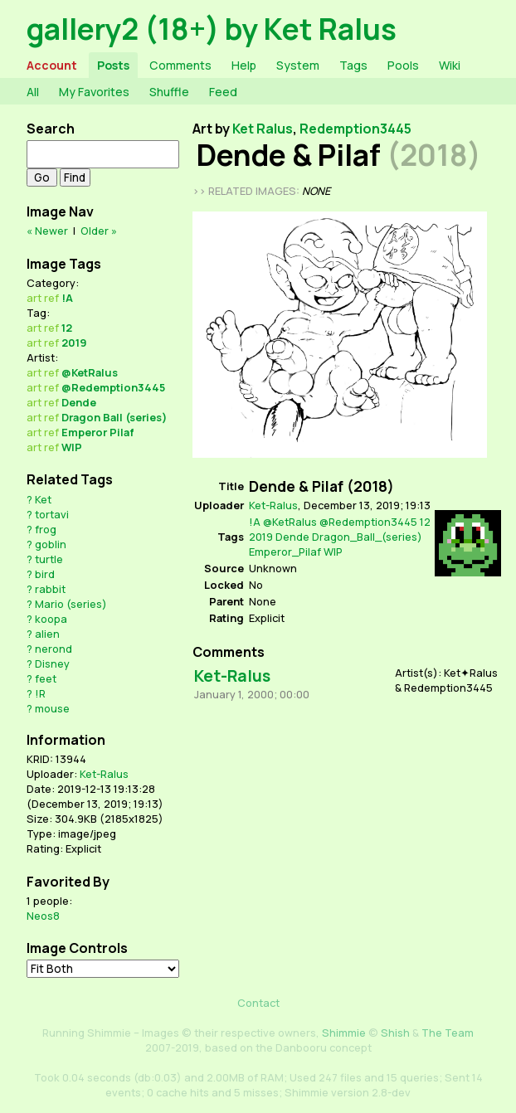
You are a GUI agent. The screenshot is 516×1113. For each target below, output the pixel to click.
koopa (51, 618)
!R (40, 693)
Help (243, 65)
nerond (53, 648)
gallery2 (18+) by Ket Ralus (212, 28)
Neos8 (43, 915)
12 (66, 327)
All (33, 92)
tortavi (52, 514)
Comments (180, 65)
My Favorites (94, 92)
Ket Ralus (262, 128)
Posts (113, 65)
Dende (78, 402)
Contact (258, 1002)
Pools (403, 65)
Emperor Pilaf (97, 432)
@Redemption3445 (113, 387)
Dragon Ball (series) (114, 417)
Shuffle (169, 92)
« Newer (47, 230)
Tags (353, 65)
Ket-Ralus (104, 773)
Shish (395, 1032)
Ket (43, 499)
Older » (98, 230)
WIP (71, 447)
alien (47, 633)
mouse (52, 708)
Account (52, 65)
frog (45, 529)
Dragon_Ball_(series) (367, 536)
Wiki (449, 65)
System (297, 65)
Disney (52, 663)
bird (45, 573)
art (34, 297)
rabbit (50, 588)
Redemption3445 (355, 128)
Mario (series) (71, 603)
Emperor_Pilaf (285, 551)
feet (45, 678)
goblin (50, 544)
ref (51, 297)
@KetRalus (89, 372)
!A (67, 297)
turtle (49, 559)
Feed (223, 92)
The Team (447, 1032)
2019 (74, 342)
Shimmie (344, 1032)
